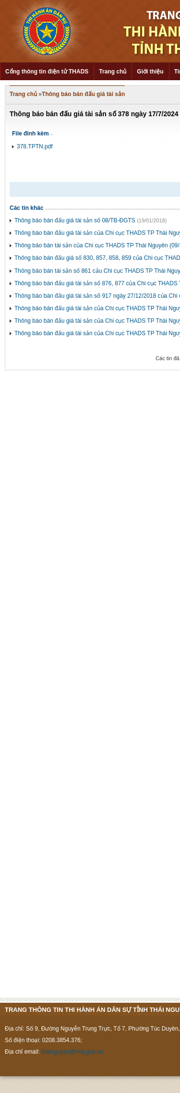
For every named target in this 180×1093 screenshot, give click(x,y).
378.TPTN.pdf (35, 146)
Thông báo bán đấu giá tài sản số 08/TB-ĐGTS (74, 220)
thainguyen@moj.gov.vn (72, 1051)
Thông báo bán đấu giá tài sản (83, 94)
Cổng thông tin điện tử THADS (46, 71)
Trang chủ (112, 71)
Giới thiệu (150, 71)
